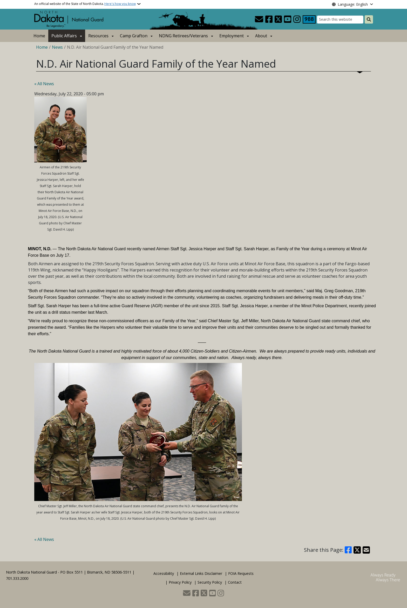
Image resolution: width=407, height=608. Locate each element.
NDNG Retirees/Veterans (183, 36)
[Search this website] (340, 20)
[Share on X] (357, 550)
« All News (44, 84)
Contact (235, 582)
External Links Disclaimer (201, 573)
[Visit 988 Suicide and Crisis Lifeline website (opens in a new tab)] (309, 19)
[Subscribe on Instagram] (297, 19)
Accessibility (163, 573)
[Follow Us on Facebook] (269, 19)
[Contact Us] (259, 19)
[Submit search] (369, 19)
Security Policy (210, 582)
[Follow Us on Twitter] (278, 19)
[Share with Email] (366, 550)
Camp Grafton (133, 36)
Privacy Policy (180, 582)
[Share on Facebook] (348, 550)
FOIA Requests (241, 573)
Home (39, 36)
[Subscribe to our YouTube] (287, 19)
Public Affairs (64, 36)
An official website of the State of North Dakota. (85, 4)
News (57, 47)
